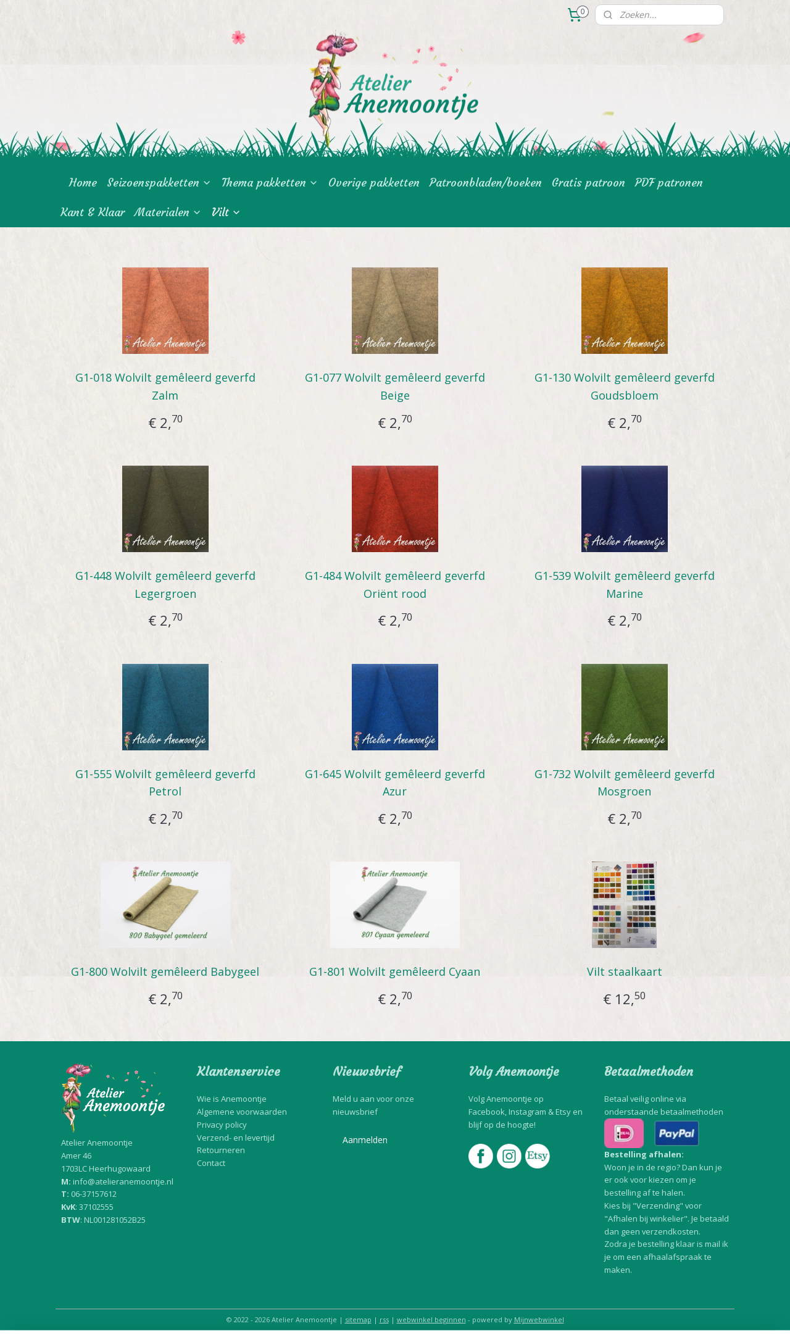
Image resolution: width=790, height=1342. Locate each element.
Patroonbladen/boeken (486, 182)
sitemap (358, 1319)
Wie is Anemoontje (232, 1098)
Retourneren (221, 1149)
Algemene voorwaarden (242, 1111)
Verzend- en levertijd (236, 1137)
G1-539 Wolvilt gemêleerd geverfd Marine (624, 584)
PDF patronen (669, 182)
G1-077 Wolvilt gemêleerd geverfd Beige (395, 386)
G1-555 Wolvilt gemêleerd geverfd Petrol (165, 782)
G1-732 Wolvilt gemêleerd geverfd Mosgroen (624, 782)
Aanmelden (365, 1140)
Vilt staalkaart (624, 971)
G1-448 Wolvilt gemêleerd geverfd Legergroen (165, 584)
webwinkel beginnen (431, 1319)
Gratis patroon (588, 182)
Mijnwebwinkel (539, 1319)
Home (83, 182)
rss (384, 1319)
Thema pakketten (270, 182)
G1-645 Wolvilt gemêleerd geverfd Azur (395, 782)
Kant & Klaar (92, 212)
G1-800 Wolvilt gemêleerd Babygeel (165, 971)
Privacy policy (222, 1124)
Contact (211, 1162)
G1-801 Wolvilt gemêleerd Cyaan (394, 971)
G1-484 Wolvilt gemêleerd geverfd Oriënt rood (395, 584)
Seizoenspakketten (159, 182)
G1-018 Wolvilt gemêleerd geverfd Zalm (165, 386)
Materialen (168, 212)
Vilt (226, 212)
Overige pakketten (374, 182)
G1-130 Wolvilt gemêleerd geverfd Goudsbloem (624, 386)
